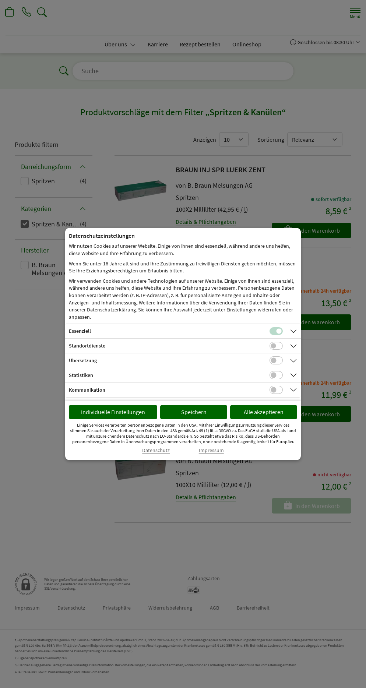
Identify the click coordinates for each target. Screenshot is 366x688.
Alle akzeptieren (264, 412)
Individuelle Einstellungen (113, 412)
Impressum (211, 450)
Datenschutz (156, 450)
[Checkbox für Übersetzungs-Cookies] (276, 360)
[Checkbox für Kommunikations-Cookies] (276, 390)
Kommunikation (87, 390)
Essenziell (80, 331)
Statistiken (81, 375)
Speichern (194, 412)
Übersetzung (83, 360)
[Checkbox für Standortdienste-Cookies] (276, 346)
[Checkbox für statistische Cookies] (276, 375)
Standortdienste (87, 345)
